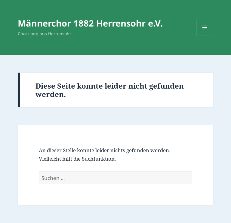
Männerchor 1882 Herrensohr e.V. (90, 23)
